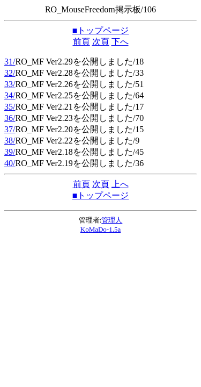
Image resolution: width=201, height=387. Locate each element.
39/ (9, 151)
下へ (120, 41)
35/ (9, 106)
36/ (9, 118)
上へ (120, 184)
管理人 (111, 220)
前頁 (81, 41)
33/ (9, 84)
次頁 (100, 41)
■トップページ (100, 30)
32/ (9, 72)
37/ (9, 129)
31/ (9, 61)
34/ (9, 95)
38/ (9, 140)
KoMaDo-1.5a (100, 229)
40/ (9, 163)
